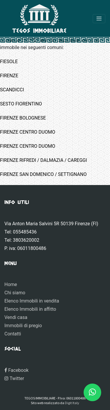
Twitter (14, 378)
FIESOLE (9, 61)
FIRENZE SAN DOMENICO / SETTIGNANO (43, 174)
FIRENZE (9, 75)
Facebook (16, 370)
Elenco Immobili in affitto (30, 309)
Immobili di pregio (23, 325)
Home (10, 284)
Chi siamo (14, 292)
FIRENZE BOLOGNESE (23, 118)
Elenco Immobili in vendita (31, 301)
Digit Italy (72, 402)
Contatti (12, 334)
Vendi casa (15, 317)
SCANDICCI (12, 90)
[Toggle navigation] (99, 18)
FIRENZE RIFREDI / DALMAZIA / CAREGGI (43, 160)
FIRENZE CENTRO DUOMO (27, 132)
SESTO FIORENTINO (21, 104)
